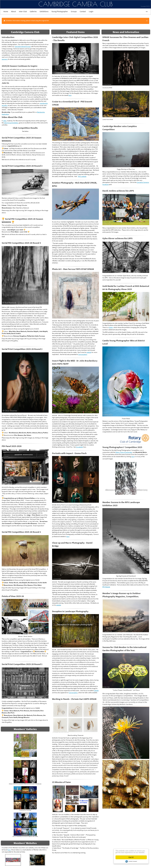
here (9, 850)
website (89, 352)
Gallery (111, 327)
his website (79, 447)
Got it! (131, 857)
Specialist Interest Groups (23, 46)
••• (146, 11)
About (13, 11)
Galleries (33, 11)
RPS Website (106, 587)
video (4, 121)
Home (5, 11)
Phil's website (82, 176)
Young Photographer (60, 11)
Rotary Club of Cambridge (124, 452)
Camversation (82, 354)
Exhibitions (44, 11)
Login (91, 11)
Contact (83, 11)
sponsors (4, 59)
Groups (74, 11)
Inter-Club (23, 11)
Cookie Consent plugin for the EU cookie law (131, 861)
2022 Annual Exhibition (11, 123)
